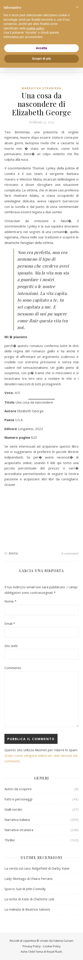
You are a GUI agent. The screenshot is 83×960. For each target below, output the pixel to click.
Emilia (13, 553)
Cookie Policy (52, 946)
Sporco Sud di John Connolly (25, 889)
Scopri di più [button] (41, 58)
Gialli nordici (13, 809)
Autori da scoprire (18, 789)
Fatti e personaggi (18, 799)
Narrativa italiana (17, 819)
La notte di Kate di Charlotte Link (29, 899)
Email (9, 623)
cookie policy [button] (35, 28)
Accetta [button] (41, 48)
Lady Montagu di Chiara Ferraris (28, 878)
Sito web (11, 645)
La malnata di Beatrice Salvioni (27, 909)
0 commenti (70, 553)
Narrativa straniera (41, 88)
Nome (10, 601)
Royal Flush (54, 952)
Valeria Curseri (63, 941)
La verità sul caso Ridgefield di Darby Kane (36, 868)
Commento (12, 668)
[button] (77, 7)
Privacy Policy (32, 946)
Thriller (9, 840)
